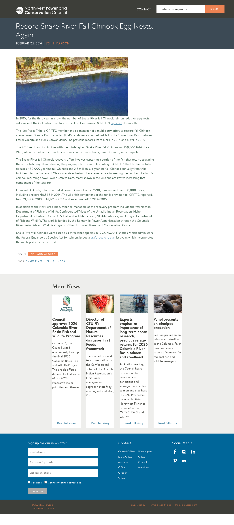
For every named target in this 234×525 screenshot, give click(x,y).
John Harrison (57, 54)
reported (116, 134)
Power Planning (102, 24)
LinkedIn (193, 462)
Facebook (175, 462)
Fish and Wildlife (65, 24)
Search (215, 9)
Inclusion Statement (186, 516)
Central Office (126, 462)
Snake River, (34, 272)
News (35, 24)
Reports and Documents (172, 24)
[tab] (11, 23)
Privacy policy (137, 516)
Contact (144, 9)
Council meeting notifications (64, 493)
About (14, 24)
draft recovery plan (102, 248)
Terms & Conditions (160, 516)
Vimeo (175, 472)
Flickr (184, 472)
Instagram (184, 462)
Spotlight (35, 493)
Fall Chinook (55, 272)
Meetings (134, 24)
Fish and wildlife (43, 265)
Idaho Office (125, 468)
